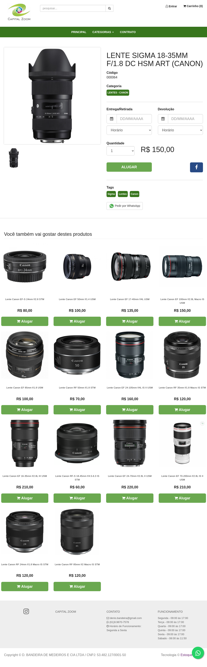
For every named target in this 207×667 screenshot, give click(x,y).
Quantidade (115, 143)
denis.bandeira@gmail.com (126, 618)
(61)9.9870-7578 (119, 622)
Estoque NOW (191, 655)
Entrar (171, 6)
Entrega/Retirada (119, 109)
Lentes (123, 194)
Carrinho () (193, 6)
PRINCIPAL (78, 32)
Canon (134, 194)
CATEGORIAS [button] (103, 32)
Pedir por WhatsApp (124, 206)
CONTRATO (128, 32)
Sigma (111, 194)
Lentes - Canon (118, 92)
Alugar (129, 167)
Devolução (166, 109)
